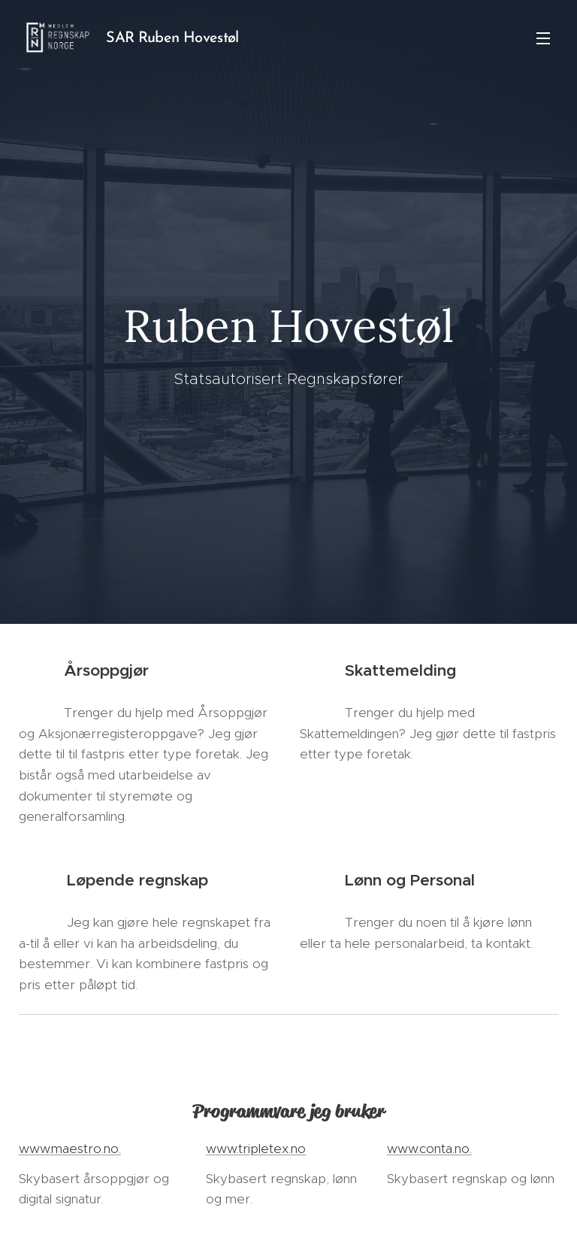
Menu (543, 38)
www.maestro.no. (70, 1148)
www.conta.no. (429, 1148)
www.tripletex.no (256, 1148)
